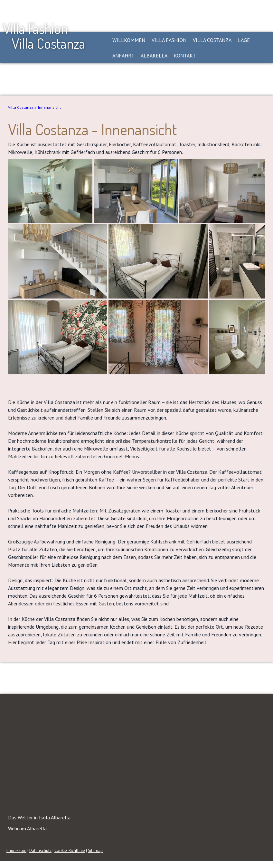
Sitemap (95, 850)
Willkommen (128, 40)
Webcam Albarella (27, 828)
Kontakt (185, 55)
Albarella (154, 55)
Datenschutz (40, 850)
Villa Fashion (169, 40)
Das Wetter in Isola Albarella (39, 817)
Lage (244, 40)
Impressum (16, 850)
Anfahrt (123, 55)
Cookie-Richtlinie (69, 850)
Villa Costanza (212, 40)
